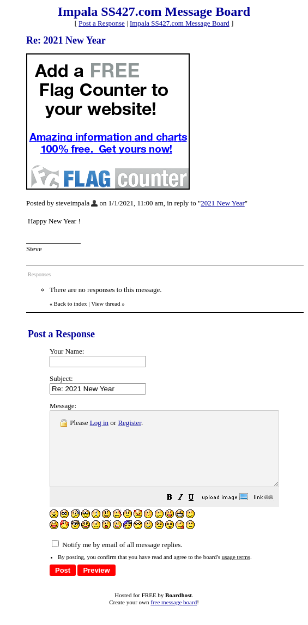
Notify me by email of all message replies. (117, 559)
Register (129, 422)
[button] (196, 513)
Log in (99, 422)
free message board (173, 617)
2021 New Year (223, 203)
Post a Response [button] (101, 23)
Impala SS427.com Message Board (180, 23)
